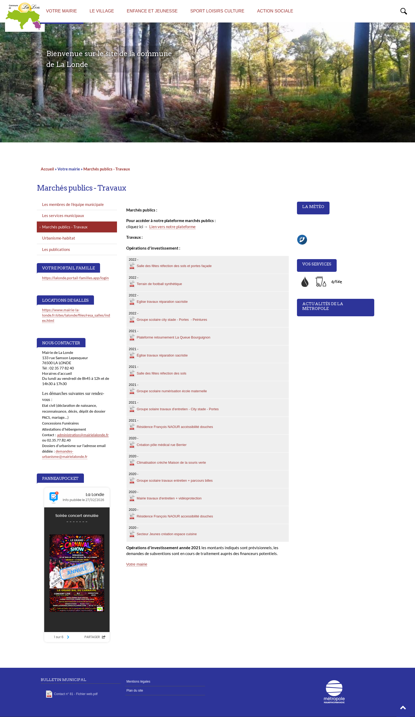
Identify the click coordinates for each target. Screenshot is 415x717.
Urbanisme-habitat (58, 238)
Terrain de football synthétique (159, 284)
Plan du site (135, 690)
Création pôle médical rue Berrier (162, 445)
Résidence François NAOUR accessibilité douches (175, 516)
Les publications (56, 249)
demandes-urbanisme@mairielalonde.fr (64, 454)
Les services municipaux (63, 215)
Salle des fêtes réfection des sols (162, 373)
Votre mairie (136, 564)
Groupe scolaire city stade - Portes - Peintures (172, 320)
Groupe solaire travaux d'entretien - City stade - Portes (178, 409)
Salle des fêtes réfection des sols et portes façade (174, 266)
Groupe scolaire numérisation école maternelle (172, 391)
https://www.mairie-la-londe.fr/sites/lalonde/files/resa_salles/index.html (76, 315)
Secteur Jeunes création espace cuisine (167, 534)
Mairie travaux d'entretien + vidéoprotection (169, 498)
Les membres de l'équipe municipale (73, 204)
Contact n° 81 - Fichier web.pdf (76, 694)
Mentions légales (138, 681)
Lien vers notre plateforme (172, 226)
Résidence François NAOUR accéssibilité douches (175, 427)
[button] (403, 709)
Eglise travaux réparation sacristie (162, 302)
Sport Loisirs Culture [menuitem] (217, 11)
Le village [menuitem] (102, 11)
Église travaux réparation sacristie (162, 355)
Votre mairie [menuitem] (61, 11)
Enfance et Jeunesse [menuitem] (152, 11)
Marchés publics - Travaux (106, 168)
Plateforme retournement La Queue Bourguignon (173, 337)
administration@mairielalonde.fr (83, 434)
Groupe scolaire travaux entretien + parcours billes (175, 480)
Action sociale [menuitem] (275, 11)
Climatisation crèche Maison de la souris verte (171, 463)
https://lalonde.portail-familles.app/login (75, 278)
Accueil (47, 168)
